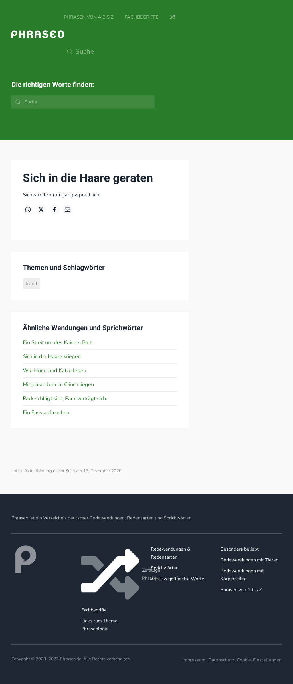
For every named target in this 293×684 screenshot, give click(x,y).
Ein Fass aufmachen (46, 412)
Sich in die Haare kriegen (52, 356)
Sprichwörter (164, 568)
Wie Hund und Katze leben (54, 370)
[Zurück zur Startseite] (37, 34)
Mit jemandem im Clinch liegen (58, 384)
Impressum (193, 660)
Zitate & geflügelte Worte (177, 579)
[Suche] (121, 51)
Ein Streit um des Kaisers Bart (57, 342)
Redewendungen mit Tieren (249, 560)
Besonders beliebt (240, 549)
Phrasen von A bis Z (88, 17)
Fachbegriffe (141, 17)
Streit (31, 283)
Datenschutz (221, 660)
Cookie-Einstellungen (259, 660)
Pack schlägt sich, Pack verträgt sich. (65, 398)
